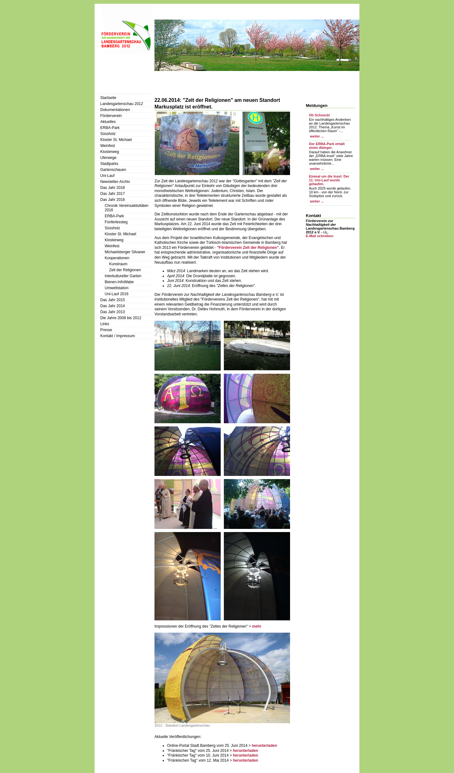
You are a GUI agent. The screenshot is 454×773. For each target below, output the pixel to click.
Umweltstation (116, 288)
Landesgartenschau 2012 (121, 104)
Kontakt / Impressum (117, 336)
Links (104, 324)
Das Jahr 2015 (112, 300)
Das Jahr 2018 (112, 187)
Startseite (108, 98)
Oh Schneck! (319, 115)
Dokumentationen (115, 110)
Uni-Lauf (107, 175)
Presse (106, 330)
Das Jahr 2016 (112, 199)
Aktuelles (108, 122)
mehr (256, 626)
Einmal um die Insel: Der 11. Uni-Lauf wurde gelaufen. (329, 180)
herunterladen (264, 745)
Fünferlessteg (116, 222)
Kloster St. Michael (116, 140)
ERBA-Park (109, 128)
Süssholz (108, 134)
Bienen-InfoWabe (119, 282)
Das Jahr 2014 (112, 306)
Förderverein (111, 116)
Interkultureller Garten (123, 276)
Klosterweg (109, 151)
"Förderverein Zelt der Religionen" (248, 247)
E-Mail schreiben (319, 236)
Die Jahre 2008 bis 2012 (120, 318)
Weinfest (107, 145)
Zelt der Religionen (125, 270)
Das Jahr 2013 (112, 312)
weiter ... (316, 136)
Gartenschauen (113, 169)
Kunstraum (118, 264)
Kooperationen (117, 258)
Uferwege (108, 157)
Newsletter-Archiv (115, 181)
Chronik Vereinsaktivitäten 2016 (126, 207)
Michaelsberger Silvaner (125, 252)
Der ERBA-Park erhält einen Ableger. (327, 145)
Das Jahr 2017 (112, 193)
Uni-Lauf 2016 (116, 294)
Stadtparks (109, 163)
